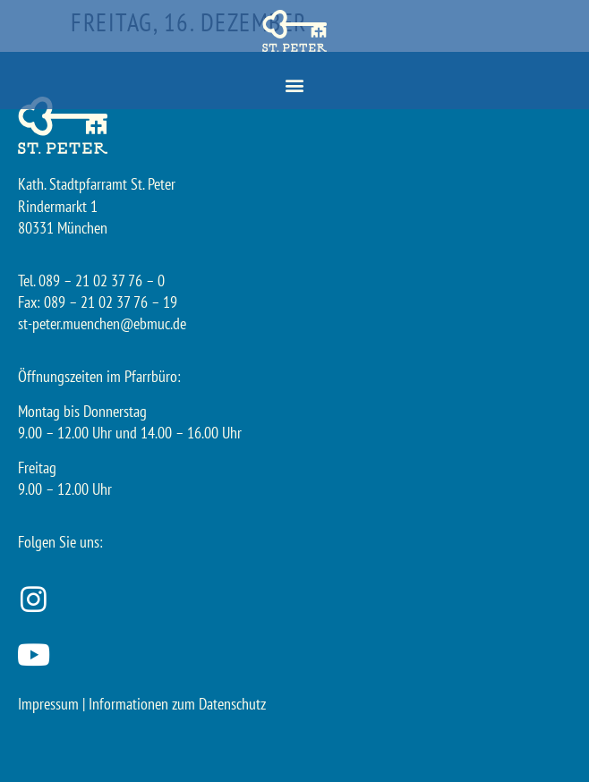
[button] (295, 85)
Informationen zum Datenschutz (177, 703)
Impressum (48, 703)
